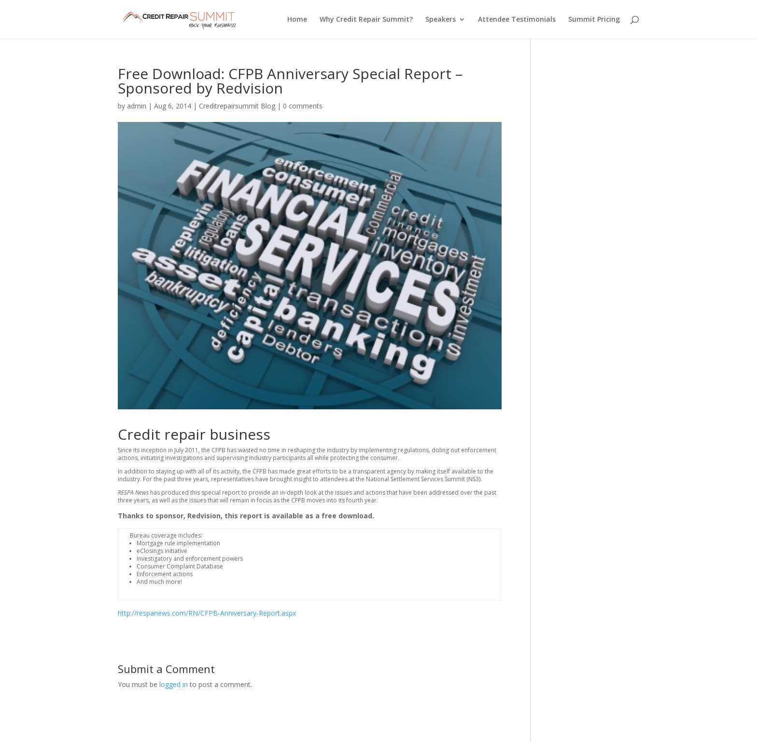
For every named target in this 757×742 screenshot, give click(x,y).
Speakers (440, 20)
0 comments (302, 105)
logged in (173, 684)
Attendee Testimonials (517, 20)
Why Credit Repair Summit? (366, 20)
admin (136, 105)
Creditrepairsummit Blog (237, 105)
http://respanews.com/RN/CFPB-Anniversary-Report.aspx (207, 613)
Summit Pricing (594, 20)
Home (297, 20)
